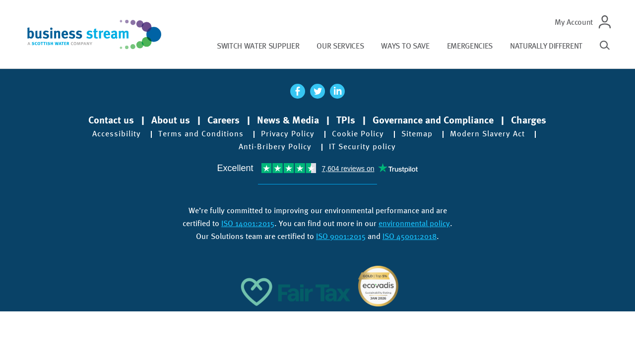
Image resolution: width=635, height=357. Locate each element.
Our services (340, 46)
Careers (223, 120)
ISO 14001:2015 (247, 223)
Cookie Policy (358, 134)
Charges (528, 120)
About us (170, 120)
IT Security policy (362, 147)
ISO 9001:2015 (341, 236)
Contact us (111, 120)
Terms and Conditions (201, 134)
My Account (574, 22)
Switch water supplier (258, 46)
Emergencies (470, 46)
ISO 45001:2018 (409, 236)
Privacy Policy (288, 134)
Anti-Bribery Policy (275, 147)
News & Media (288, 120)
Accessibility (116, 134)
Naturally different (546, 46)
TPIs (345, 120)
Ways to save (405, 46)
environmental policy (414, 223)
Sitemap (417, 134)
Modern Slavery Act (487, 134)
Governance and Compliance (433, 120)
